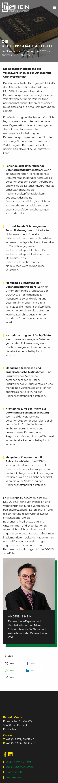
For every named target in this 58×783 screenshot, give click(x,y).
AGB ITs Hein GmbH (18, 761)
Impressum (13, 777)
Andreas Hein (10, 55)
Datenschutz (14, 772)
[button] (13, 663)
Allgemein (26, 55)
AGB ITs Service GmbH (20, 767)
